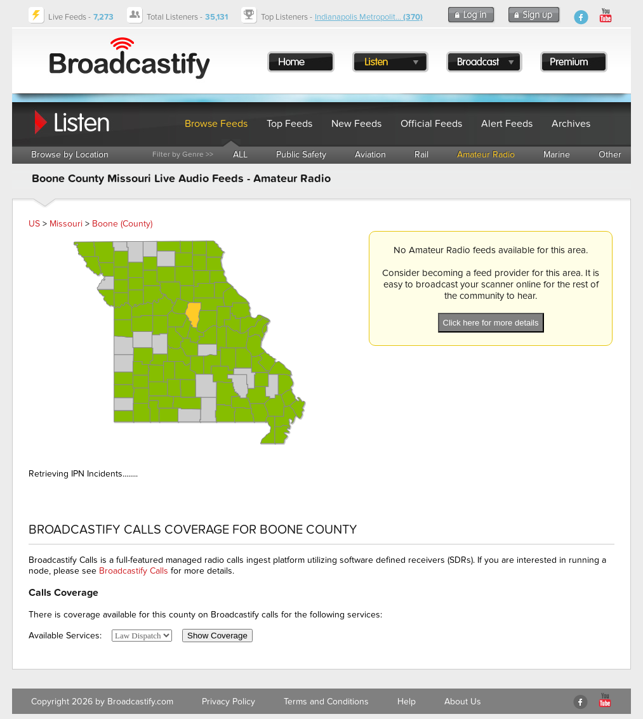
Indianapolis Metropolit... (369, 17)
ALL (240, 154)
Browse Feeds (216, 123)
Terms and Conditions (326, 701)
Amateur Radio (486, 154)
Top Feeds (289, 123)
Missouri (66, 223)
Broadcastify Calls (133, 570)
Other (610, 154)
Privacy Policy (228, 701)
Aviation (370, 154)
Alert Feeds (507, 123)
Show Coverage (217, 635)
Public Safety (301, 154)
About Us (462, 701)
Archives (571, 123)
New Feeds (356, 123)
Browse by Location (70, 154)
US (34, 223)
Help (406, 701)
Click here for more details (491, 322)
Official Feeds (431, 123)
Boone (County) (122, 223)
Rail (421, 154)
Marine (556, 154)
